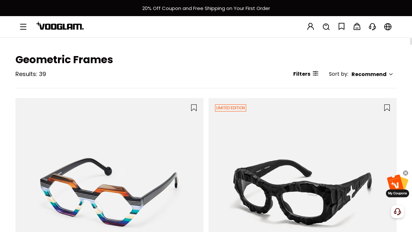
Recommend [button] (372, 74)
